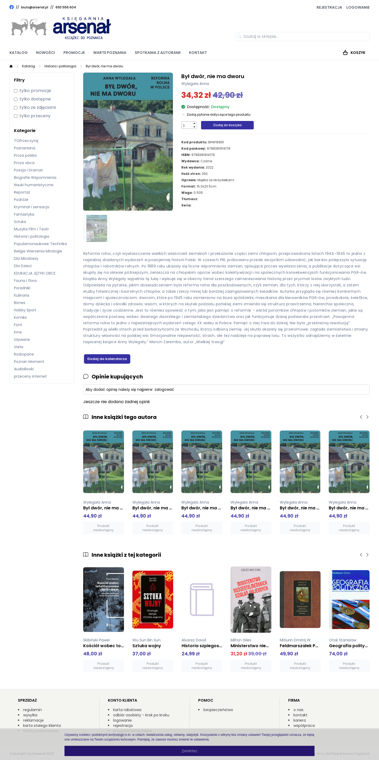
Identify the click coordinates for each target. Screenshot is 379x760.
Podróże (21, 199)
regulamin (32, 709)
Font (18, 324)
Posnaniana (24, 148)
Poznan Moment (29, 361)
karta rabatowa (127, 709)
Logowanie (358, 7)
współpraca (304, 725)
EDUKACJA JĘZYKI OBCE (35, 273)
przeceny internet (30, 376)
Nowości (45, 52)
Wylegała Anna (195, 83)
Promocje (74, 52)
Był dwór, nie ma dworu (104, 66)
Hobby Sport (25, 310)
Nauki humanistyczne (33, 185)
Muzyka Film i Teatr (31, 229)
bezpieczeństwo (218, 709)
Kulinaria (21, 295)
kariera (299, 720)
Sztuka (20, 221)
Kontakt (198, 52)
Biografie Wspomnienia (35, 177)
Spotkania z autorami (158, 52)
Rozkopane (24, 354)
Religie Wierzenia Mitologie (38, 251)
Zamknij (189, 751)
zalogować (164, 389)
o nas (298, 709)
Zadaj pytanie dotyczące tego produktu (219, 115)
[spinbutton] (187, 125)
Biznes (19, 302)
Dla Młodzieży (26, 258)
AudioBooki (24, 369)
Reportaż (22, 192)
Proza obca (24, 162)
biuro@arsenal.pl (34, 7)
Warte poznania (109, 52)
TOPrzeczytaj (26, 140)
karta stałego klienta (42, 725)
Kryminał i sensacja (31, 207)
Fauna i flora (25, 280)
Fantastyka (24, 214)
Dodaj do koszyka (227, 125)
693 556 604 (66, 7)
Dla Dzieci (23, 265)
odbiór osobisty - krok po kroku (141, 715)
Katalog (18, 52)
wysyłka (30, 715)
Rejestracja (329, 7)
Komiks (20, 317)
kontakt (300, 715)
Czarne (206, 161)
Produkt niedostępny (103, 528)
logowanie (122, 720)
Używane (22, 339)
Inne (18, 332)
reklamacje (33, 720)
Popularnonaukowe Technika (40, 243)
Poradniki (22, 288)
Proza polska (25, 155)
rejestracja (123, 725)
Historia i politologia (60, 66)
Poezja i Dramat (28, 170)
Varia (18, 346)
